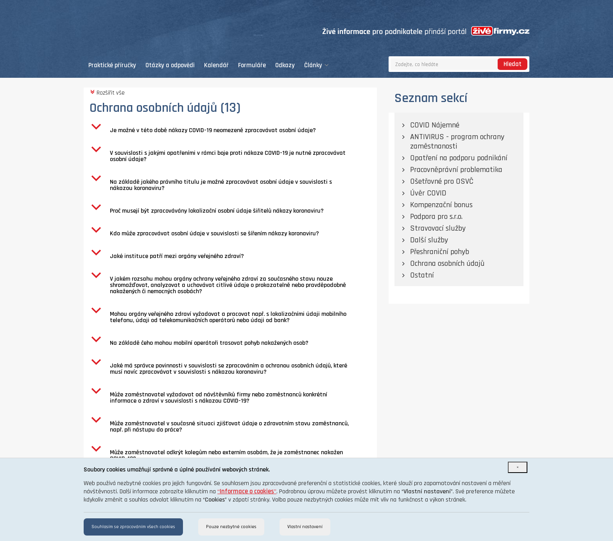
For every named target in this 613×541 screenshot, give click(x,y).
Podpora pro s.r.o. (436, 216)
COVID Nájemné (434, 125)
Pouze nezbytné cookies (231, 527)
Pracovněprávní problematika (456, 170)
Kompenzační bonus (441, 205)
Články (316, 65)
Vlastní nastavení (305, 527)
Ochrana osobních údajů (447, 263)
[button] (233, 130)
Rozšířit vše (107, 93)
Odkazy (285, 65)
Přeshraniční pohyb (439, 252)
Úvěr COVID (428, 193)
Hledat (513, 64)
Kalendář (216, 65)
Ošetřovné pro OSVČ (441, 181)
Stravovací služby (438, 228)
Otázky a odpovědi (170, 65)
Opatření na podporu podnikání (458, 158)
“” (246, 491)
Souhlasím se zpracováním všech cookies (133, 527)
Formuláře (252, 65)
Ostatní (422, 275)
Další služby (429, 240)
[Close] (517, 467)
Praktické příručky (112, 65)
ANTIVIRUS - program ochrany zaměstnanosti (457, 141)
